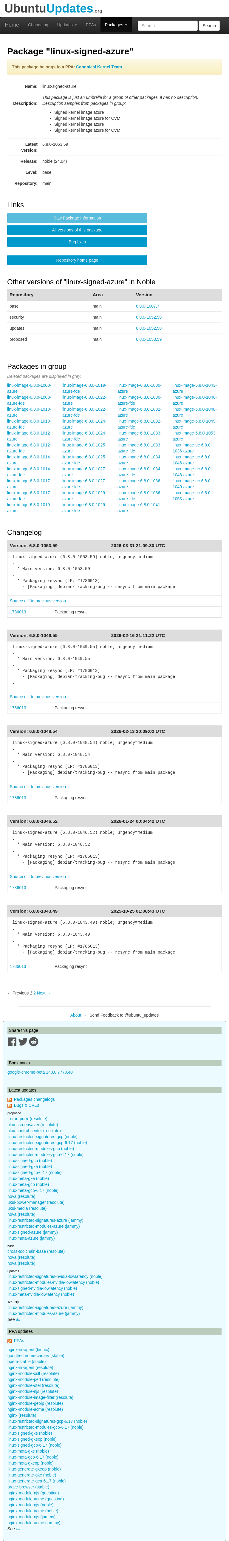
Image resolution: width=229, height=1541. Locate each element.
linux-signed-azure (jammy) (32, 1232)
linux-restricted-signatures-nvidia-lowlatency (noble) (55, 1276)
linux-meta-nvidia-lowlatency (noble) (40, 1294)
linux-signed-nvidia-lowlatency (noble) (42, 1288)
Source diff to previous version (38, 600)
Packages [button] (116, 24)
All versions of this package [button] (77, 230)
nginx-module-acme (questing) (35, 1499)
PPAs (91, 24)
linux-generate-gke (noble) (31, 1475)
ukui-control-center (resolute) (34, 1130)
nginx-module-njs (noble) (30, 1504)
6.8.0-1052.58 (149, 317)
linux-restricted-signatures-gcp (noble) (42, 1136)
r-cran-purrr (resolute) (27, 1118)
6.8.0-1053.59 (149, 339)
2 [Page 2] (34, 993)
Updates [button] (67, 24)
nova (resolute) (21, 1196)
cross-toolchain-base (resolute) (36, 1251)
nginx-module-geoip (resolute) (35, 1403)
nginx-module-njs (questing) (33, 1493)
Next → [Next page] (44, 993)
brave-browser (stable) (28, 1487)
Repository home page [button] (77, 260)
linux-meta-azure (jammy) (31, 1238)
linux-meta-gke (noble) (28, 1178)
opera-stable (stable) (26, 1361)
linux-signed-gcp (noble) (29, 1160)
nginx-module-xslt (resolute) (33, 1373)
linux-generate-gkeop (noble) (34, 1469)
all (18, 1319)
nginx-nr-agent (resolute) (30, 1367)
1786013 (18, 612)
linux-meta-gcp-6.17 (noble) (32, 1190)
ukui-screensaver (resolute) (32, 1124)
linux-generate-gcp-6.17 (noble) (36, 1481)
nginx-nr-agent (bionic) (28, 1349)
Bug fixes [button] (77, 242)
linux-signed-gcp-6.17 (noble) (34, 1172)
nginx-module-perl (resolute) (33, 1379)
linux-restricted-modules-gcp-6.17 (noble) (45, 1154)
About (75, 1015)
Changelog (38, 24)
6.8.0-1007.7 (148, 306)
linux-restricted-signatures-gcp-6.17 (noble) (47, 1142)
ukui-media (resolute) (27, 1208)
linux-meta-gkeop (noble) (30, 1463)
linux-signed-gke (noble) (29, 1166)
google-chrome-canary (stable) (35, 1355)
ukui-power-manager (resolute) (35, 1202)
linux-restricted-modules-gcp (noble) (40, 1148)
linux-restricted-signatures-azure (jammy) (45, 1220)
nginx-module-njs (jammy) (31, 1516)
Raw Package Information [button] (77, 218)
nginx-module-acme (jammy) (33, 1522)
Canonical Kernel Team (99, 67)
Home (12, 25)
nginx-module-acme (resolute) (35, 1409)
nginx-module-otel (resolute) (33, 1385)
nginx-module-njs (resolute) (32, 1391)
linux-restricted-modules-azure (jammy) (43, 1226)
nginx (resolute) (21, 1415)
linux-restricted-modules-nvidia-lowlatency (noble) (53, 1282)
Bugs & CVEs (26, 1105)
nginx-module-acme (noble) (32, 1510)
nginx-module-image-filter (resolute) (40, 1397)
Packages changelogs (34, 1099)
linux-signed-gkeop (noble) (32, 1439)
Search (209, 25)
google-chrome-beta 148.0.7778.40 (40, 1072)
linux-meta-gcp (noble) (28, 1184)
